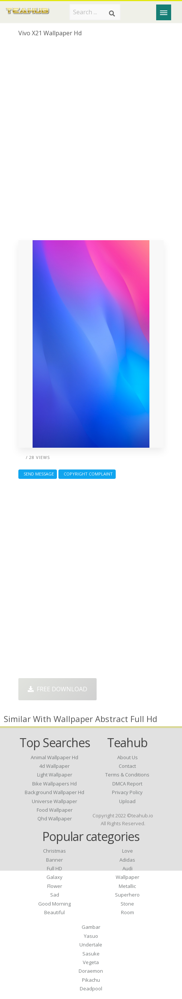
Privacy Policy (127, 792)
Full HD (54, 868)
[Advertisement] (91, 141)
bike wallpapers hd (54, 783)
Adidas (127, 859)
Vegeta (91, 962)
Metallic (127, 886)
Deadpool (91, 988)
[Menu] (163, 12)
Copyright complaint (87, 474)
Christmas (54, 850)
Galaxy (54, 877)
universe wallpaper (54, 801)
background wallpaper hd (54, 792)
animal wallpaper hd (54, 757)
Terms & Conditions (127, 774)
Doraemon (91, 970)
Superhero (127, 894)
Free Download (57, 689)
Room (127, 912)
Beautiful (54, 912)
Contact (127, 766)
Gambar (91, 927)
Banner (54, 859)
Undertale (90, 944)
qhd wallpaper (54, 818)
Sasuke (91, 953)
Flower (54, 886)
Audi (127, 868)
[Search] (111, 13)
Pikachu (91, 979)
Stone (127, 903)
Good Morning (54, 903)
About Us (127, 757)
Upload (127, 801)
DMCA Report (127, 783)
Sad (54, 894)
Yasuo (91, 936)
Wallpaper (127, 877)
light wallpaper (54, 774)
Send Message (37, 474)
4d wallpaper (54, 766)
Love (127, 850)
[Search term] (95, 12)
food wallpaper (55, 809)
